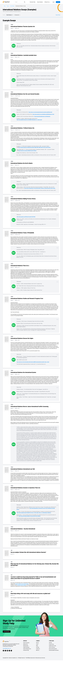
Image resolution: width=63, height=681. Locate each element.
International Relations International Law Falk (23, 482)
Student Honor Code (52, 666)
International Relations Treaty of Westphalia (22, 238)
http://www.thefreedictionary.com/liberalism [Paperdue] (43, 118)
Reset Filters (58, 14)
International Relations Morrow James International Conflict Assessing (30, 419)
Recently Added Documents (54, 670)
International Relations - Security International (23, 544)
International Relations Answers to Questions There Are (26, 502)
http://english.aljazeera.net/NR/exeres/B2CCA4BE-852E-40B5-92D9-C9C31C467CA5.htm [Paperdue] (35, 150)
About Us (37, 670)
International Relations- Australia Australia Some (24, 56)
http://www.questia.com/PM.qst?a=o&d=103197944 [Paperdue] (26, 221)
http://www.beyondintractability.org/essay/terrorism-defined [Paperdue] (30, 530)
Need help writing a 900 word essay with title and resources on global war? (31, 613)
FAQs (37, 666)
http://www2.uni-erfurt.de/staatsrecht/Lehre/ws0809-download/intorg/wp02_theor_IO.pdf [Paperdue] (33, 371)
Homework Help (26, 670)
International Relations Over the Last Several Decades (25, 96)
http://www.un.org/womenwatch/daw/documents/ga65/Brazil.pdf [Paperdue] (41, 114)
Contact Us (38, 669)
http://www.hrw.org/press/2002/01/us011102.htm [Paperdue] (28, 153)
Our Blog (37, 667)
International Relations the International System (23, 383)
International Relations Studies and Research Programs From (27, 306)
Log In (37, 664)
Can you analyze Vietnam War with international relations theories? (28, 568)
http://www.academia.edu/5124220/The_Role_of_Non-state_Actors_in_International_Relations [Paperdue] (34, 527)
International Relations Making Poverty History (23, 203)
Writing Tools (25, 664)
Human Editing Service (27, 669)
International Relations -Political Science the (23, 131)
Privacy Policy (51, 664)
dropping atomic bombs (25, 603)
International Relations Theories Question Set (23, 27)
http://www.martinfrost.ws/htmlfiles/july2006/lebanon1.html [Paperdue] (44, 116)
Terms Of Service (52, 667)
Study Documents (26, 663)
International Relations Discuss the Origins (22, 348)
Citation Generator (26, 667)
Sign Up (37, 663)
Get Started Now (7, 652)
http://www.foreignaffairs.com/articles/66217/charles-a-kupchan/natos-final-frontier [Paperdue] (40, 192)
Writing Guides (25, 666)
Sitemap (50, 663)
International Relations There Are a (20, 272)
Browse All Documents (53, 669)
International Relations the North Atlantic (22, 167)
